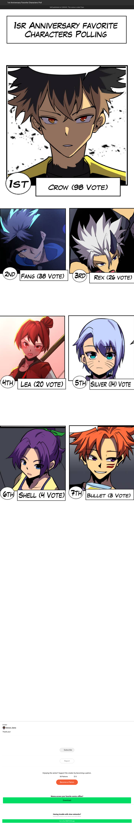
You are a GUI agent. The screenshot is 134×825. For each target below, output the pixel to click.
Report (67, 761)
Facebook (58, 742)
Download (67, 800)
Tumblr (75, 742)
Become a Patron (67, 782)
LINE (50, 742)
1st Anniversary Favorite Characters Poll (24, 2)
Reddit (83, 742)
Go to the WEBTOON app (67, 821)
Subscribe (68, 750)
